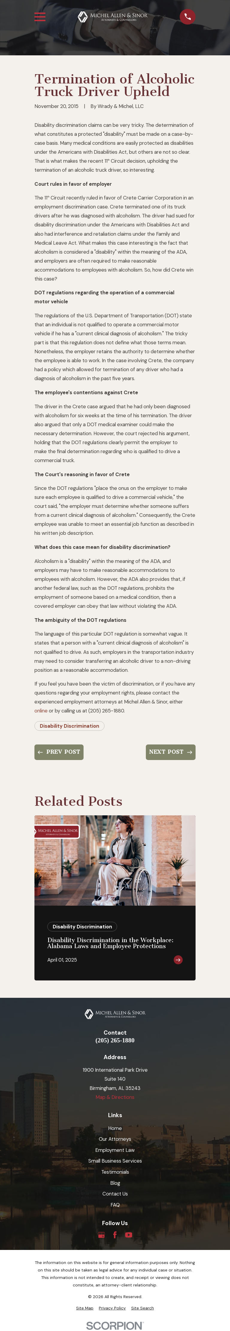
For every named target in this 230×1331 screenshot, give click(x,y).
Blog (115, 1183)
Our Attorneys (115, 1139)
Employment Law (115, 1150)
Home (115, 1128)
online (41, 710)
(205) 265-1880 (115, 1040)
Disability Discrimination (69, 726)
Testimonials (115, 1172)
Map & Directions (115, 1097)
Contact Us (115, 1193)
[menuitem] (84, 1308)
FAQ (115, 1204)
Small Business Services (115, 1161)
